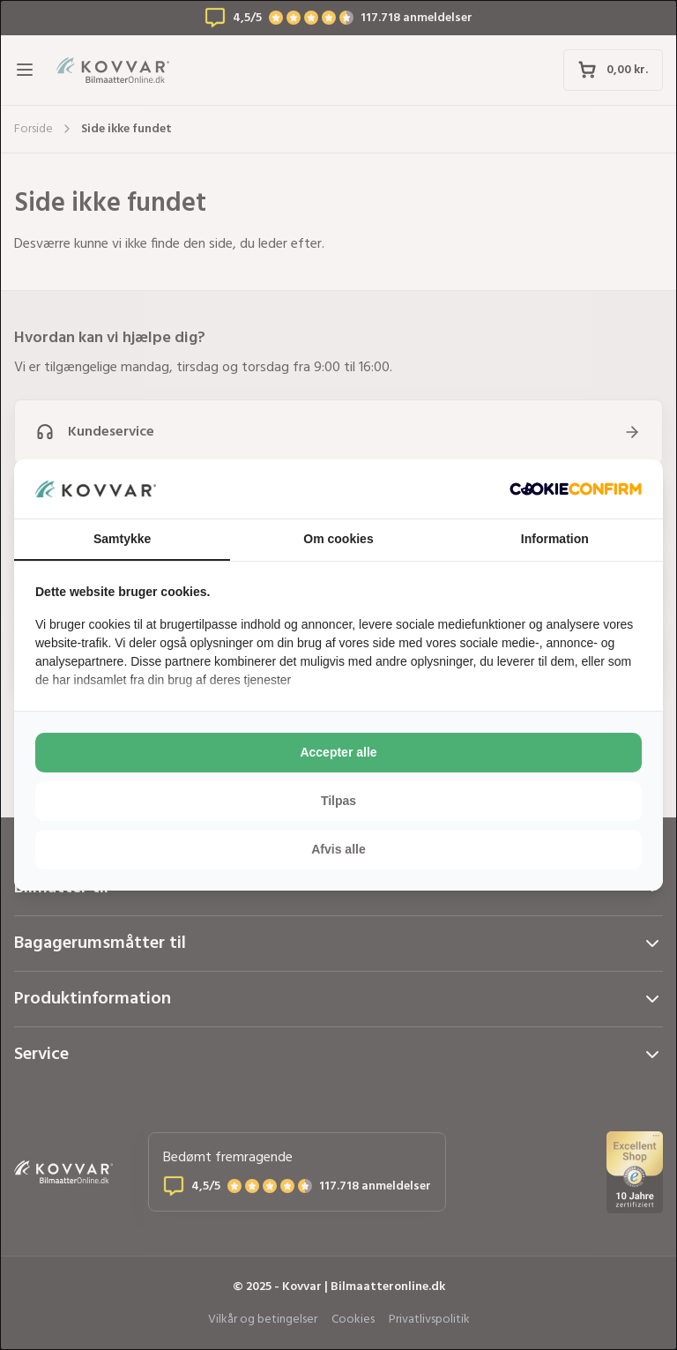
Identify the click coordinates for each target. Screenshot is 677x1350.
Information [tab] (555, 539)
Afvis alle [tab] (338, 849)
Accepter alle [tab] (338, 752)
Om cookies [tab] (338, 539)
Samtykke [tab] (122, 539)
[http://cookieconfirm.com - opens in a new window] (576, 489)
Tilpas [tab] (338, 801)
